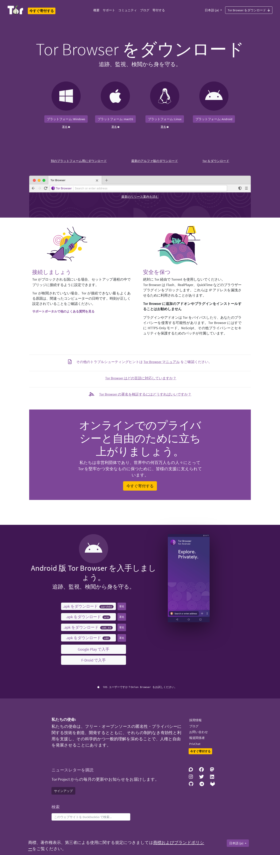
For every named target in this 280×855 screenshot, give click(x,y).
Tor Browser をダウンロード (249, 10)
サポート (109, 10)
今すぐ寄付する (140, 485)
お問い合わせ (198, 732)
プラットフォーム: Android (213, 119)
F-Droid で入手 (93, 660)
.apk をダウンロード (88, 606)
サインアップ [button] (63, 791)
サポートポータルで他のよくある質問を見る (63, 311)
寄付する (158, 10)
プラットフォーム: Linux (164, 119)
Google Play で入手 (93, 649)
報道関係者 (197, 738)
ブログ (144, 10)
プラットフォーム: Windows (66, 119)
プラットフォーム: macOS (115, 119)
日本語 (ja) (212, 10)
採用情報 (195, 720)
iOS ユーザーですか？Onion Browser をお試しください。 (137, 687)
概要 (96, 10)
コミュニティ (127, 10)
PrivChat (194, 744)
